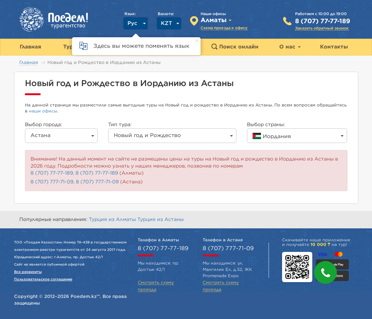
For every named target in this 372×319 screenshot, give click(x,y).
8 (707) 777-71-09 (52, 182)
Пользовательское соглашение (43, 279)
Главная (28, 62)
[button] (325, 272)
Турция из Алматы (113, 219)
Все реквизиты (28, 272)
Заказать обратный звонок (322, 28)
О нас (290, 47)
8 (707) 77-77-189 (322, 21)
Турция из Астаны (160, 219)
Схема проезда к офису (224, 28)
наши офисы (43, 111)
